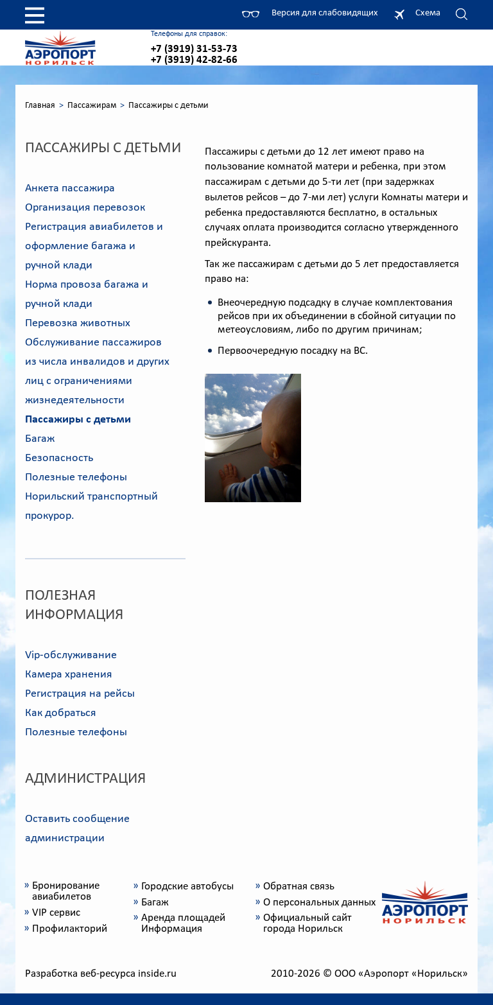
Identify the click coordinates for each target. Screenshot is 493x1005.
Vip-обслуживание (71, 655)
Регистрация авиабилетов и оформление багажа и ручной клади (94, 246)
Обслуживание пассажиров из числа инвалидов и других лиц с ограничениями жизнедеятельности (97, 371)
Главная (40, 105)
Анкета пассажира (70, 188)
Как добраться (60, 713)
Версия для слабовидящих (325, 13)
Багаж (40, 439)
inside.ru (157, 973)
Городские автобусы (187, 886)
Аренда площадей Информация (183, 923)
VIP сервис (56, 912)
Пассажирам (91, 105)
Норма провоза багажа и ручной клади (86, 294)
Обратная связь (298, 886)
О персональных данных (319, 902)
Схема (427, 13)
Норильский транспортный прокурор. (91, 506)
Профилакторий (69, 928)
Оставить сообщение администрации (77, 828)
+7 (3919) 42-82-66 (194, 60)
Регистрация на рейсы (80, 694)
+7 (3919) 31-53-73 (194, 49)
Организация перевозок (85, 208)
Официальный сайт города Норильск (307, 923)
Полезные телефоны (76, 477)
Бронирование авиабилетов (65, 891)
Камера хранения (68, 675)
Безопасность (59, 458)
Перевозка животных (77, 323)
